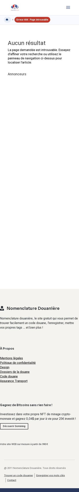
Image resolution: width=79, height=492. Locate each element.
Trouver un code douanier (18, 475)
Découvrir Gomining (14, 426)
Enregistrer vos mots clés (50, 475)
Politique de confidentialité (18, 363)
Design (4, 367)
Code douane (9, 376)
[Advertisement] (36, 177)
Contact (11, 480)
